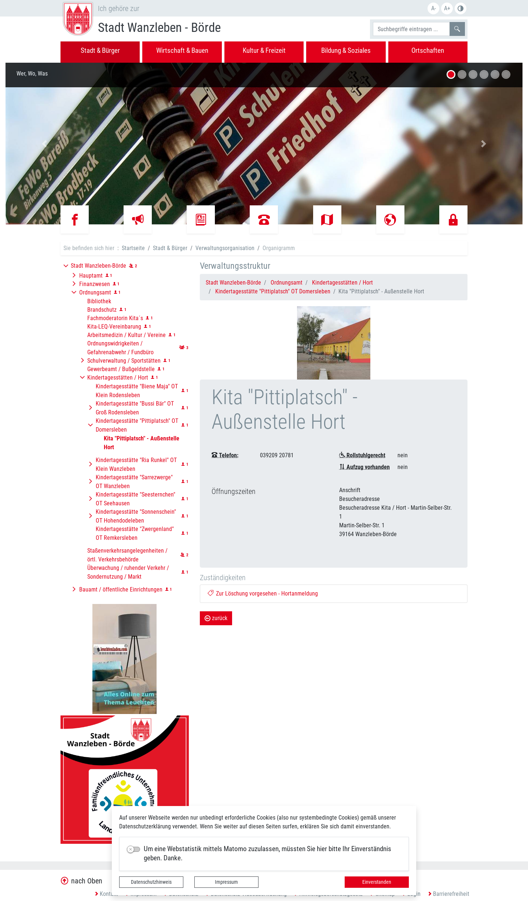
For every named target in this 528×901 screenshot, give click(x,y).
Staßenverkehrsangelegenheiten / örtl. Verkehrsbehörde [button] (127, 555)
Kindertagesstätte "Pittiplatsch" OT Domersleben (272, 291)
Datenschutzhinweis (151, 882)
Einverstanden (376, 882)
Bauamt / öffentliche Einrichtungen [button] (120, 589)
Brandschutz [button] (102, 309)
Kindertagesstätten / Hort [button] (117, 377)
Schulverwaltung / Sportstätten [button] (124, 360)
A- (433, 8)
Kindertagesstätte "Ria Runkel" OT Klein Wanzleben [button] (136, 464)
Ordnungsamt (286, 282)
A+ (447, 8)
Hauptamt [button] (91, 275)
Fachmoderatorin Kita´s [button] (115, 318)
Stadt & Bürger (170, 248)
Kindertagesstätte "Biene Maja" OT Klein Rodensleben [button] (137, 391)
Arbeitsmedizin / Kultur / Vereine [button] (126, 335)
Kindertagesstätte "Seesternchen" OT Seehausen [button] (135, 499)
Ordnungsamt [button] (95, 292)
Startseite (133, 248)
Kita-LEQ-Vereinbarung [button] (114, 326)
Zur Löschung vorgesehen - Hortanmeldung (263, 593)
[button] (44, 143)
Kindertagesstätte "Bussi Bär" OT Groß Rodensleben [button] (135, 408)
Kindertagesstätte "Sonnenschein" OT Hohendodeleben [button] (136, 516)
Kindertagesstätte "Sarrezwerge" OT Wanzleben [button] (134, 482)
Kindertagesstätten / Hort (342, 282)
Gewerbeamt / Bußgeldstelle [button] (121, 369)
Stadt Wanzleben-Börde (233, 282)
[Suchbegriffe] (411, 29)
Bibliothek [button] (99, 301)
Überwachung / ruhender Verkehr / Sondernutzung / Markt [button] (128, 572)
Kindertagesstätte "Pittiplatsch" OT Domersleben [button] (137, 425)
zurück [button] (216, 618)
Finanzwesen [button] (94, 284)
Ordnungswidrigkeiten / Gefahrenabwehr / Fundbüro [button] (120, 348)
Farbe (460, 8)
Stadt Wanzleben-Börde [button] (98, 265)
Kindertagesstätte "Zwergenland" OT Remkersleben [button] (135, 533)
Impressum (226, 882)
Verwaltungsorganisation (224, 248)
